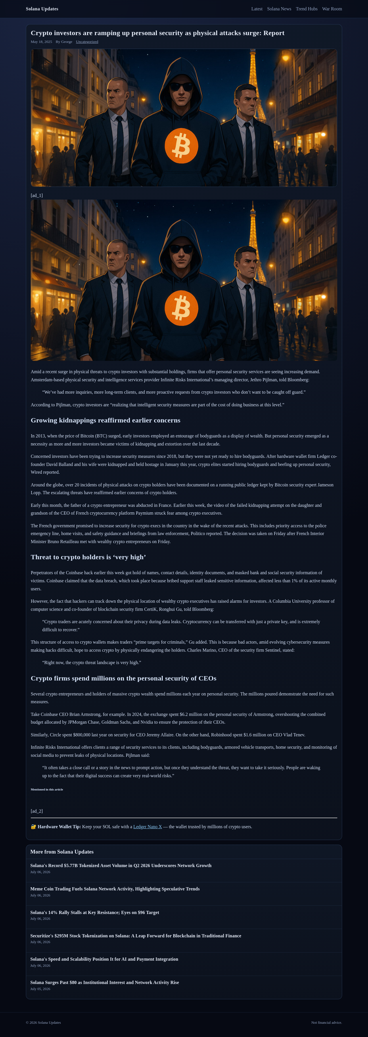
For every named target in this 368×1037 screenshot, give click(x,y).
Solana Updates (42, 8)
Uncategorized (87, 41)
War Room (332, 8)
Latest (256, 8)
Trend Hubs (306, 8)
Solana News (279, 8)
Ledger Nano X (147, 826)
